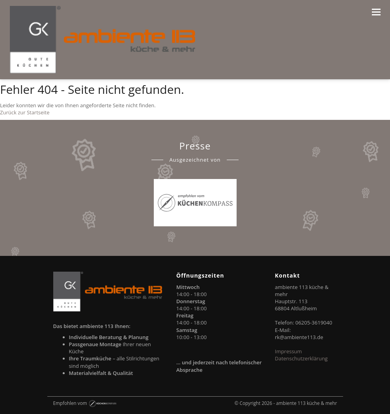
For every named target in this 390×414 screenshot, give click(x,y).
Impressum (288, 351)
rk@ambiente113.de (299, 337)
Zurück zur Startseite (25, 112)
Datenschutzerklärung (301, 358)
